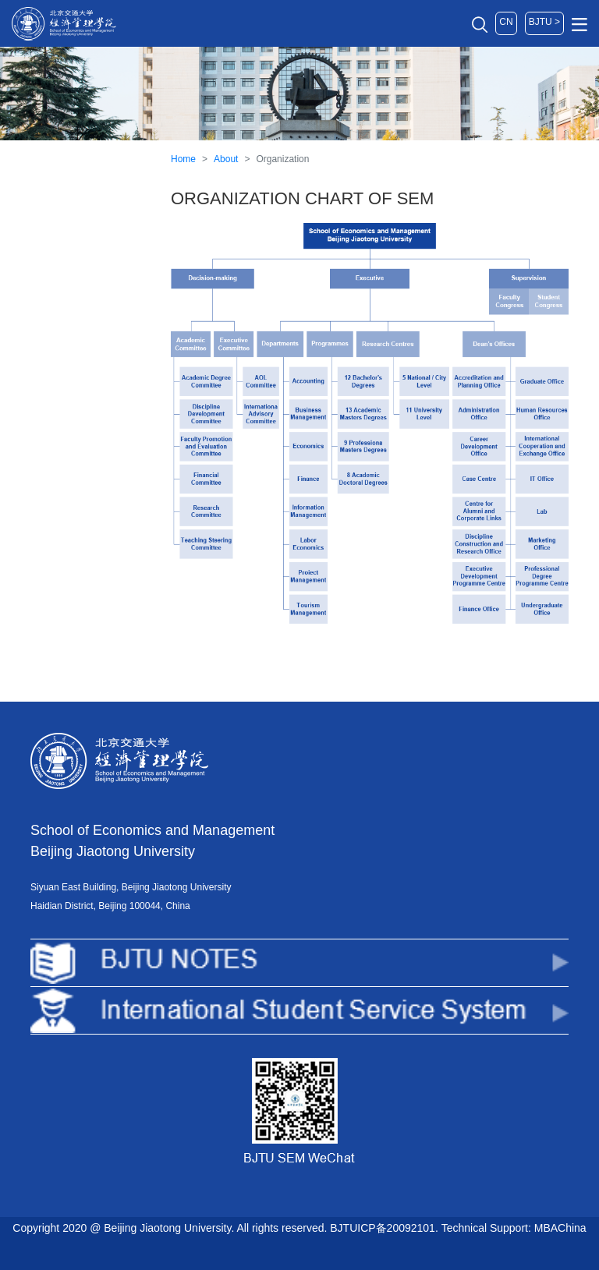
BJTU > (544, 21)
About (226, 159)
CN (505, 21)
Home (183, 159)
